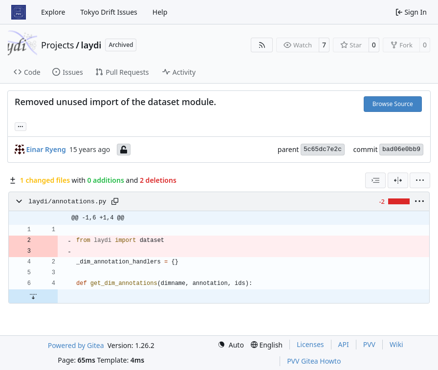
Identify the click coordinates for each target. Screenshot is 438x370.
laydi (91, 45)
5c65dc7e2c (323, 149)
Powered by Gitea (76, 345)
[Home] (18, 12)
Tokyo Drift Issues (108, 12)
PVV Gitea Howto (314, 361)
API (343, 344)
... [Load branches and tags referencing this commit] (20, 125)
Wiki (396, 344)
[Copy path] (115, 201)
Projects (57, 45)
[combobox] (375, 180)
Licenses (310, 344)
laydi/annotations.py (67, 201)
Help (160, 12)
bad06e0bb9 (401, 149)
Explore (53, 12)
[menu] (420, 180)
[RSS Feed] (262, 45)
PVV (369, 344)
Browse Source (392, 104)
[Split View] (398, 180)
